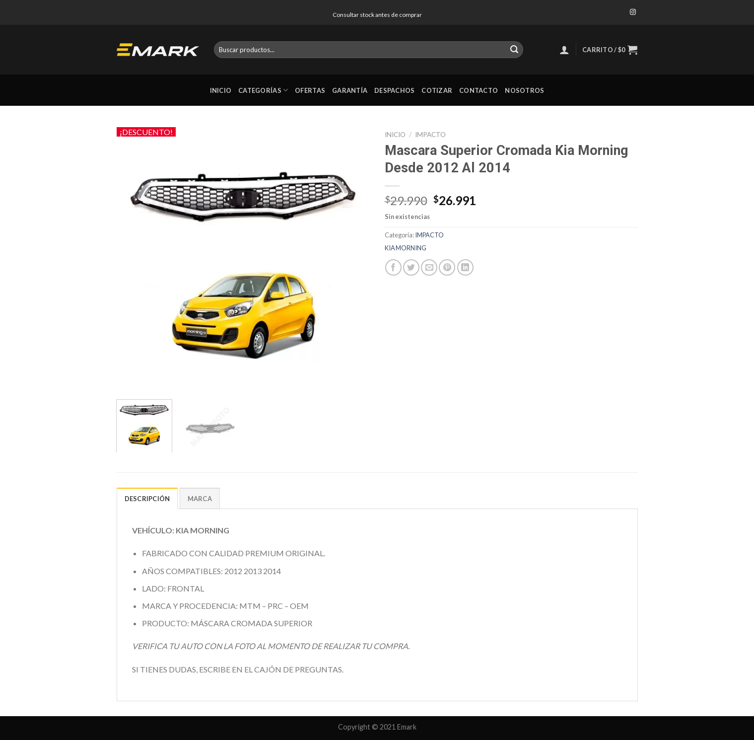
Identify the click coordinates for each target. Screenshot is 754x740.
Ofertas (310, 90)
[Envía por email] (429, 267)
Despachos (394, 90)
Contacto (478, 90)
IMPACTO (430, 135)
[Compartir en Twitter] (411, 267)
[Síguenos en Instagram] (633, 12)
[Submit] (514, 49)
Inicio (221, 90)
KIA (390, 248)
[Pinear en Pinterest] (447, 267)
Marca (200, 499)
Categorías (263, 90)
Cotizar (436, 90)
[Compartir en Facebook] (393, 267)
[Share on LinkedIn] (465, 267)
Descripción (147, 499)
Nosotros (524, 90)
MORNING (411, 248)
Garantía (349, 90)
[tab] (147, 498)
